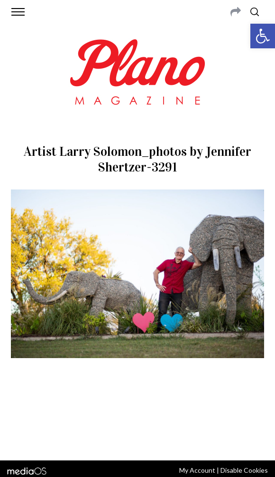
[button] (262, 36)
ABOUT (28, 403)
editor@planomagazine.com (137, 415)
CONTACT (56, 403)
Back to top (138, 440)
